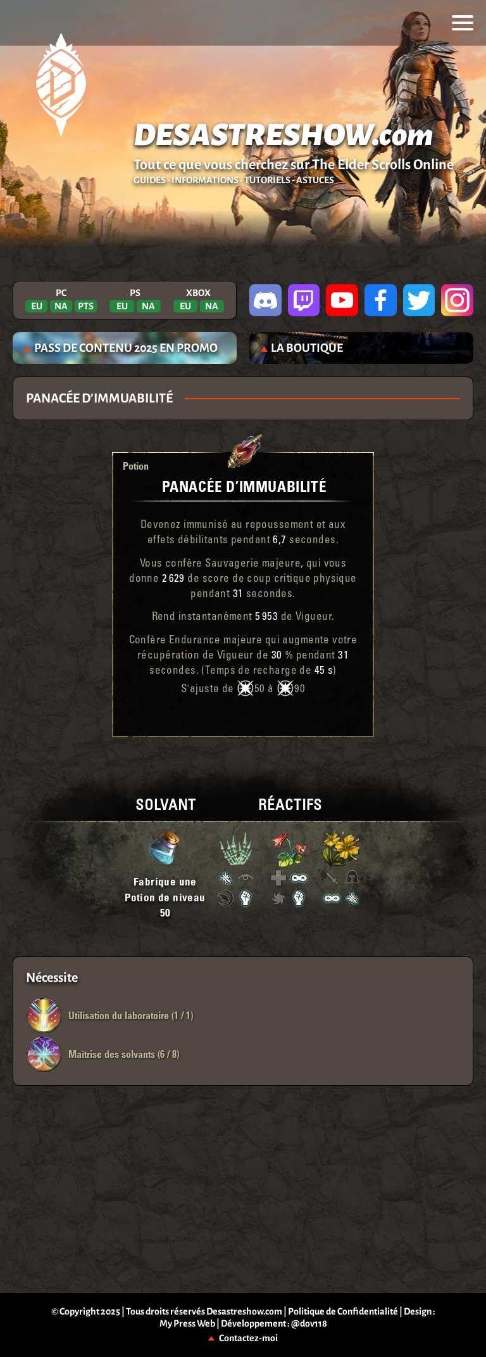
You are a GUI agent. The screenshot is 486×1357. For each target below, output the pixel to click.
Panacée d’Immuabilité (244, 486)
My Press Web (187, 1323)
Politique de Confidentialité (343, 1311)
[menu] (462, 22)
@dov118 (309, 1323)
